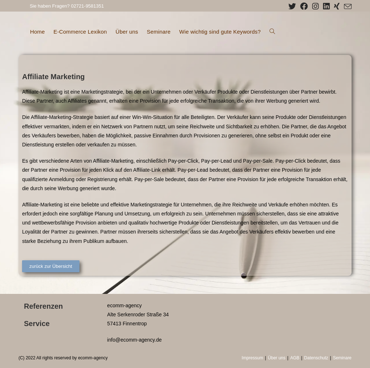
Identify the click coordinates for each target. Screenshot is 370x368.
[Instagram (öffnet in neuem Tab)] (315, 6)
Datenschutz (316, 357)
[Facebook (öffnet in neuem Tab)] (304, 6)
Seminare (342, 357)
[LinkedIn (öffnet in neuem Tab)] (326, 6)
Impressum (252, 357)
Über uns (276, 357)
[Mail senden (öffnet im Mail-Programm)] (347, 7)
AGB (294, 357)
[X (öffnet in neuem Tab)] (292, 6)
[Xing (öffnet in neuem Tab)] (337, 6)
